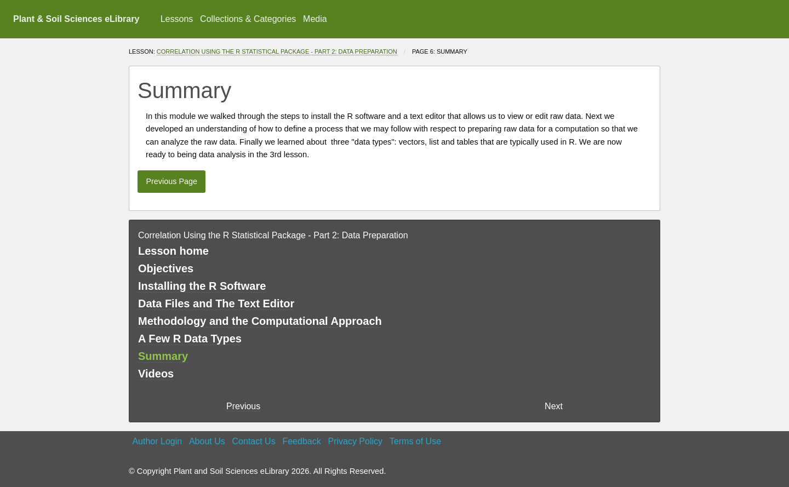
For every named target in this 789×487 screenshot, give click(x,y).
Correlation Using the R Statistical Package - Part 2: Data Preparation (277, 51)
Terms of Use (415, 441)
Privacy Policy (355, 441)
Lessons (177, 19)
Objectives (165, 268)
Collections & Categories (248, 19)
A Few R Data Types (190, 339)
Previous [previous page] (243, 406)
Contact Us (254, 441)
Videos (156, 374)
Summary (163, 356)
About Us (207, 441)
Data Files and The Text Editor (216, 303)
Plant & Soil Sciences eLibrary (76, 19)
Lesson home (173, 251)
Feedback (301, 441)
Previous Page (171, 181)
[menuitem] (176, 19)
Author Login (157, 441)
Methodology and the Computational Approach (260, 321)
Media (315, 19)
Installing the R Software (202, 286)
